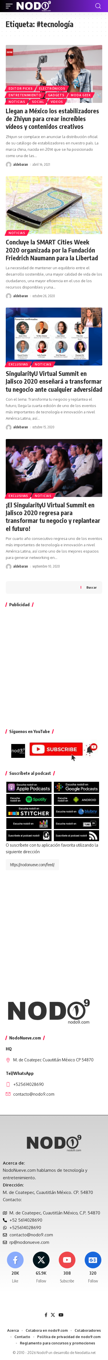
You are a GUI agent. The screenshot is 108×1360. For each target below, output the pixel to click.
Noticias (17, 101)
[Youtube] (67, 1268)
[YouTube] (61, 1315)
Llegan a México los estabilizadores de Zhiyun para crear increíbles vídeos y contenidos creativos (52, 119)
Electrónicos (52, 88)
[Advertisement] (54, 667)
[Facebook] (15, 1268)
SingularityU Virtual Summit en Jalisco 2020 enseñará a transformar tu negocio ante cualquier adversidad (54, 381)
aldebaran (20, 164)
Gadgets (56, 95)
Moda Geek (81, 95)
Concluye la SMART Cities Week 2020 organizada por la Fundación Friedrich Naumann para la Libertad (52, 250)
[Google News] (93, 1268)
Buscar (91, 587)
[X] (41, 1268)
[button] (11, 6)
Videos (57, 101)
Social (38, 101)
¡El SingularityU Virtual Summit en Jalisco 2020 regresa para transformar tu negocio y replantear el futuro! (53, 516)
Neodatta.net (85, 1352)
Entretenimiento (25, 95)
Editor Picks (21, 88)
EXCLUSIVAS (18, 364)
